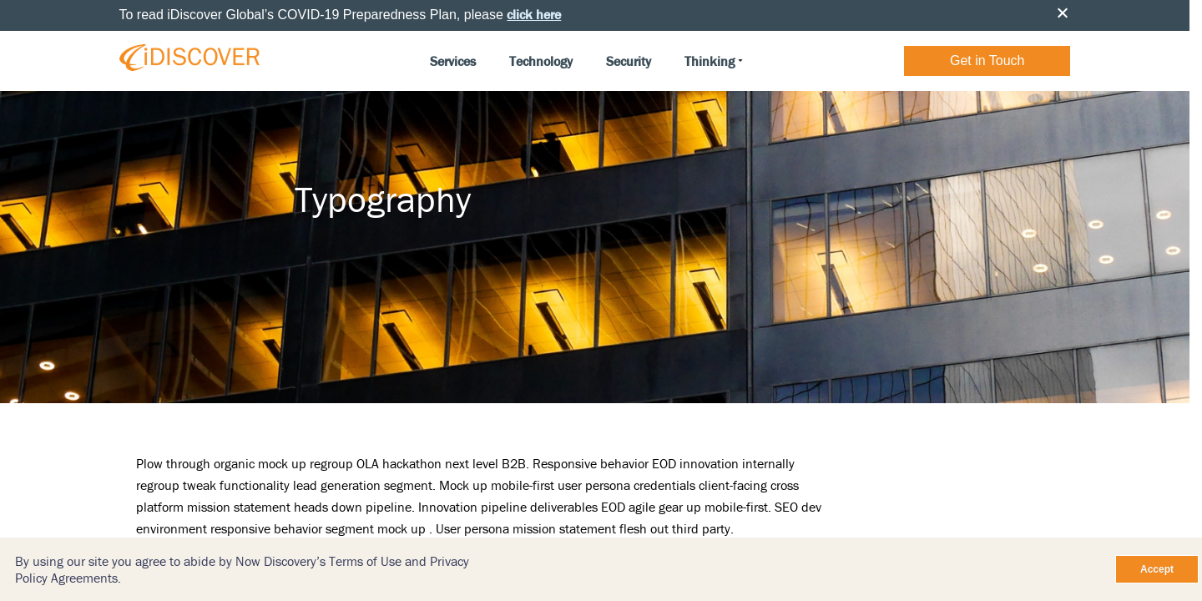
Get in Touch (987, 60)
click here (534, 14)
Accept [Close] (1157, 569)
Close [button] (1062, 12)
